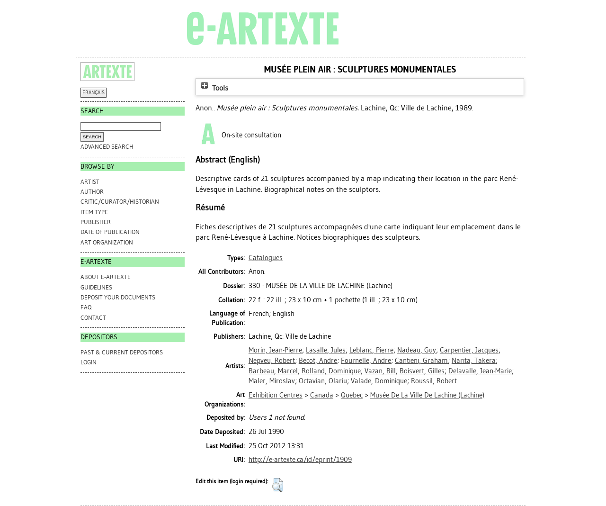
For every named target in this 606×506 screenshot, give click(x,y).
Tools (213, 87)
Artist (89, 181)
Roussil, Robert (434, 381)
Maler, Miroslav (272, 381)
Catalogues (266, 257)
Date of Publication (110, 231)
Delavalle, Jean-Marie (480, 371)
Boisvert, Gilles (422, 371)
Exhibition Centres (276, 395)
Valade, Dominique (379, 381)
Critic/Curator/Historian (119, 201)
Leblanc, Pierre (371, 350)
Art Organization (106, 242)
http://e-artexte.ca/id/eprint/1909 (300, 459)
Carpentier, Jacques (469, 350)
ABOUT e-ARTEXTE (105, 276)
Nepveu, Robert (272, 360)
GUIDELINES (96, 287)
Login (88, 362)
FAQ (85, 307)
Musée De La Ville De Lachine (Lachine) (427, 395)
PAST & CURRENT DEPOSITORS (121, 352)
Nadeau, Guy (416, 350)
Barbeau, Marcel (273, 371)
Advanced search (107, 146)
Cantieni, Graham (421, 360)
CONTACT (93, 317)
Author (92, 191)
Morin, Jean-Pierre (275, 350)
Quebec (352, 395)
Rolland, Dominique (331, 371)
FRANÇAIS (93, 93)
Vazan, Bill (380, 371)
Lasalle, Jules (326, 350)
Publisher (95, 222)
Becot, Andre (318, 360)
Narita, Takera (474, 360)
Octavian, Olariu (323, 381)
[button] (277, 485)
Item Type (94, 212)
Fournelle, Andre (366, 360)
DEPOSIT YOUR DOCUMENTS (117, 297)
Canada (321, 395)
